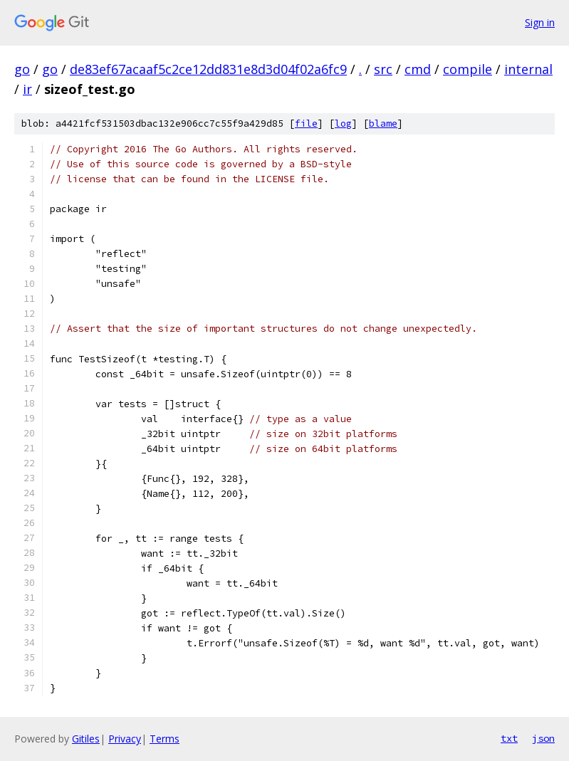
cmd (417, 69)
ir (27, 89)
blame (383, 123)
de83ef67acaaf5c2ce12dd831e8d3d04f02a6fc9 (208, 69)
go (22, 69)
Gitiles (86, 738)
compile (467, 69)
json (543, 738)
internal (528, 69)
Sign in (540, 22)
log (343, 123)
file (306, 123)
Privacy (124, 738)
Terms (164, 738)
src (383, 69)
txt (509, 738)
